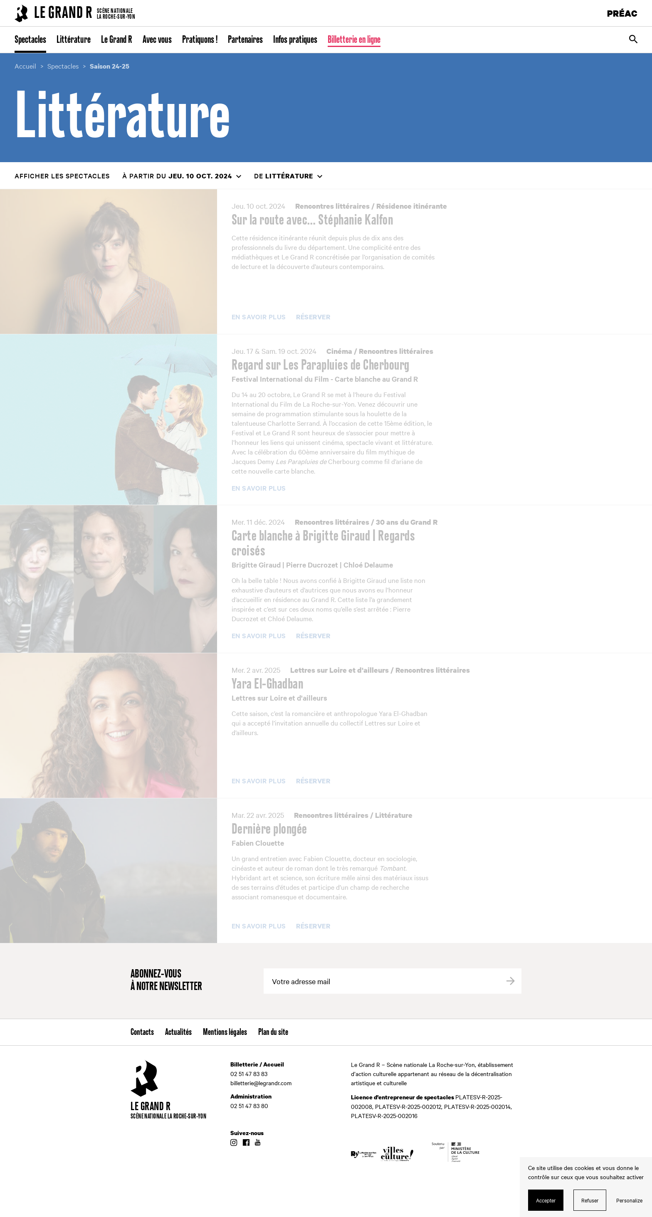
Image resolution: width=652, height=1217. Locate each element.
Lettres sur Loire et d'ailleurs (339, 670)
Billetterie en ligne (354, 39)
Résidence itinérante (411, 206)
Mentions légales (225, 1032)
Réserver (313, 317)
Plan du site (273, 1032)
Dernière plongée (269, 829)
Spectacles (30, 39)
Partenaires (245, 39)
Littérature (74, 39)
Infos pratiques (295, 39)
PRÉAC (622, 13)
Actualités (178, 1032)
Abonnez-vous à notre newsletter (166, 980)
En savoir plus (259, 317)
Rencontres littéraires (332, 206)
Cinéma (339, 351)
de (283, 175)
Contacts (142, 1032)
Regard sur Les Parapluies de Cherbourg (321, 365)
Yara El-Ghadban (268, 684)
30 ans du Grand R (406, 522)
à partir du (177, 175)
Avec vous (157, 39)
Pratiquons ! (199, 39)
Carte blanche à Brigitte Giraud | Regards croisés (323, 544)
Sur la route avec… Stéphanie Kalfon (312, 220)
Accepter (546, 1200)
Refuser (590, 1200)
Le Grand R (116, 39)
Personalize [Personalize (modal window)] (629, 1200)
